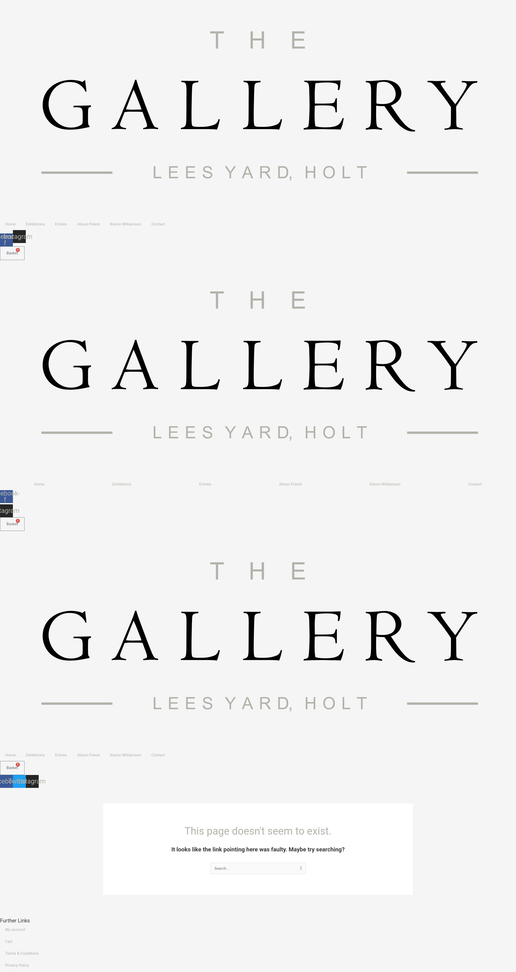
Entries (61, 224)
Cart (8, 941)
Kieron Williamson (125, 224)
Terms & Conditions (22, 953)
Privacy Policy (17, 965)
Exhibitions (35, 224)
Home (10, 224)
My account (15, 930)
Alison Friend (88, 224)
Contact (158, 224)
